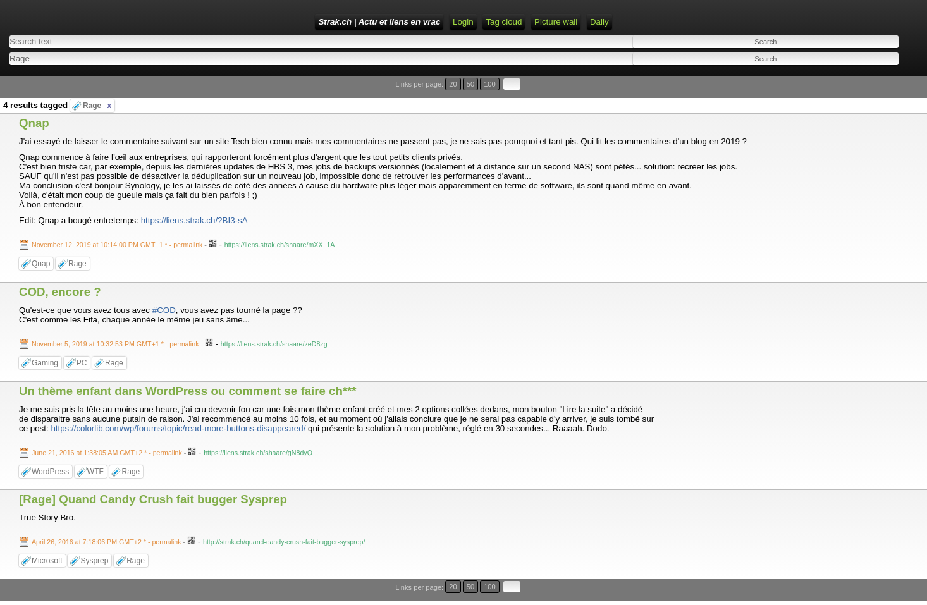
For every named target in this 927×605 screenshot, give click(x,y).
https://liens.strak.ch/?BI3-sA (194, 220)
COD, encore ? (60, 291)
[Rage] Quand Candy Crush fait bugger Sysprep (153, 499)
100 (490, 84)
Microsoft (47, 560)
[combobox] (226, 58)
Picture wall (555, 22)
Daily (599, 22)
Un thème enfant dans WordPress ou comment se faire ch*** (188, 391)
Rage (97, 105)
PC (82, 362)
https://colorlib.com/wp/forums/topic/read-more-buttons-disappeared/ (178, 428)
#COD (164, 310)
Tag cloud (504, 22)
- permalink (118, 244)
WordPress (50, 471)
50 (470, 84)
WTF (95, 471)
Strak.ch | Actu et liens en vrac (379, 22)
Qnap (34, 123)
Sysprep (94, 560)
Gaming (45, 362)
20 (453, 84)
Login (463, 22)
